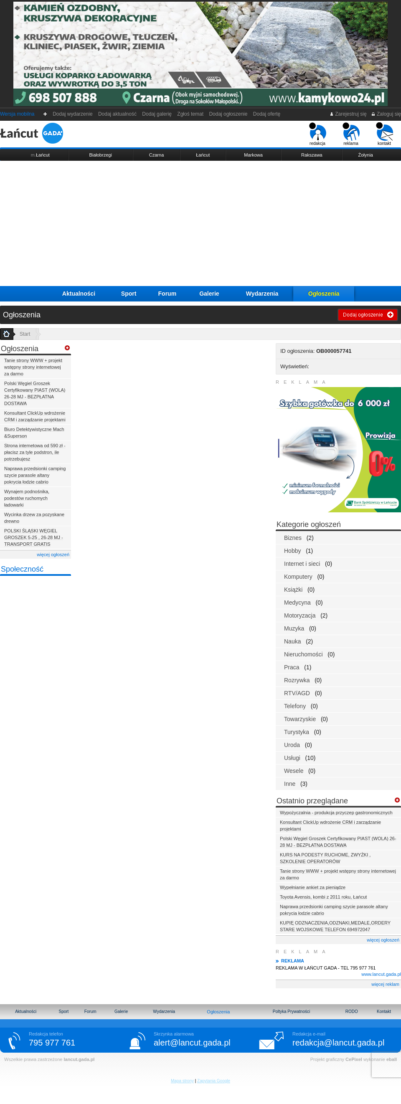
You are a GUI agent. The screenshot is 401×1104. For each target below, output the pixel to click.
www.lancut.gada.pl (381, 974)
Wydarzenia (262, 293)
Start (25, 334)
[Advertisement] (200, 223)
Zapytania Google (213, 1081)
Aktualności (78, 293)
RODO (351, 1011)
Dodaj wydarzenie (73, 114)
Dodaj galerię (157, 114)
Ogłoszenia (324, 293)
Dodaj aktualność (117, 114)
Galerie (209, 293)
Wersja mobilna (17, 114)
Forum (167, 293)
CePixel (353, 1059)
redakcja (317, 134)
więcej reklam (385, 984)
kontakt (384, 134)
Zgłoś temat (190, 114)
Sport (129, 293)
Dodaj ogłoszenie (228, 114)
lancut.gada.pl (78, 1059)
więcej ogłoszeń (53, 554)
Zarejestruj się (348, 114)
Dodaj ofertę (266, 114)
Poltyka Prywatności (291, 1011)
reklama (351, 134)
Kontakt (384, 1011)
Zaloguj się (386, 114)
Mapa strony (182, 1081)
